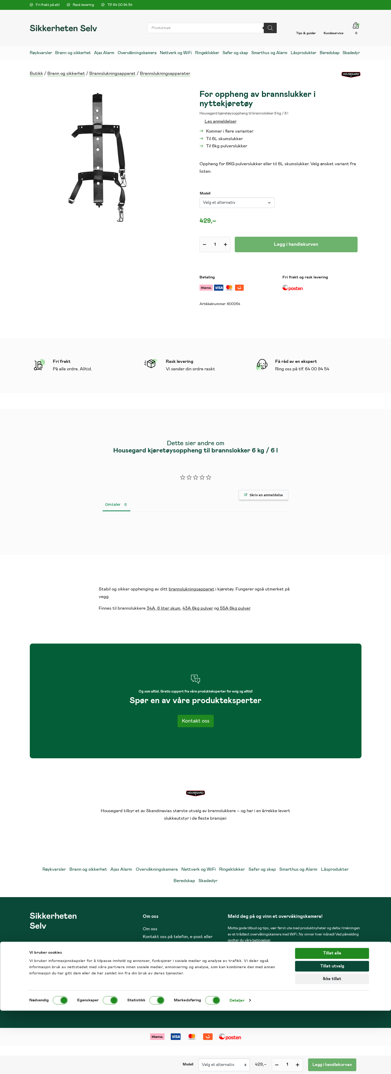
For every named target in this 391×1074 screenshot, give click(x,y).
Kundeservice (333, 33)
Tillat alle (332, 1016)
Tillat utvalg (332, 1029)
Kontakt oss (195, 721)
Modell (205, 193)
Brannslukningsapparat (112, 73)
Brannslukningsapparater (165, 73)
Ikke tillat (332, 1042)
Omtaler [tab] (112, 504)
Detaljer (237, 1064)
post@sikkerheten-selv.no (291, 970)
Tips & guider (306, 33)
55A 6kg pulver (235, 608)
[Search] (270, 28)
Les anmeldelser (221, 121)
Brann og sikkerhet (66, 73)
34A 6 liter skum (163, 608)
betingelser (261, 940)
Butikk (36, 73)
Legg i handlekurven (296, 244)
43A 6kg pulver (197, 608)
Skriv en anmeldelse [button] (266, 495)
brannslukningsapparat (191, 589)
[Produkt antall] (215, 244)
